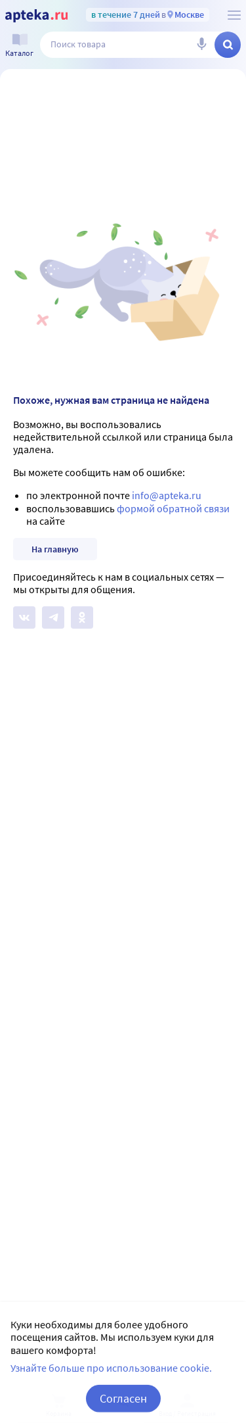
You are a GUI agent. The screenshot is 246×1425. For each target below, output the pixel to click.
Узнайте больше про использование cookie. (111, 1383)
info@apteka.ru (166, 495)
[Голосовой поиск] (201, 44)
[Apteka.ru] (36, 16)
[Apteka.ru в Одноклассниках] (82, 617)
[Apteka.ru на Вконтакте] (24, 617)
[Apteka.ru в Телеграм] (53, 617)
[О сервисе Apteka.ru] (234, 15)
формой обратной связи (173, 508)
